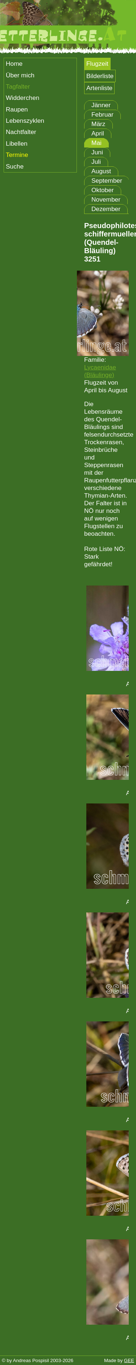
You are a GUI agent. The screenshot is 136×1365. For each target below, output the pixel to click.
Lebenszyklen (25, 120)
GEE (129, 1360)
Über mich (20, 75)
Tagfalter (18, 86)
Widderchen (22, 97)
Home (14, 63)
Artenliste (99, 88)
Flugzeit (97, 63)
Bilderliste (100, 76)
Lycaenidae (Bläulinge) (100, 371)
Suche (15, 166)
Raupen (17, 109)
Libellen (17, 143)
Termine (17, 154)
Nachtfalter (21, 131)
